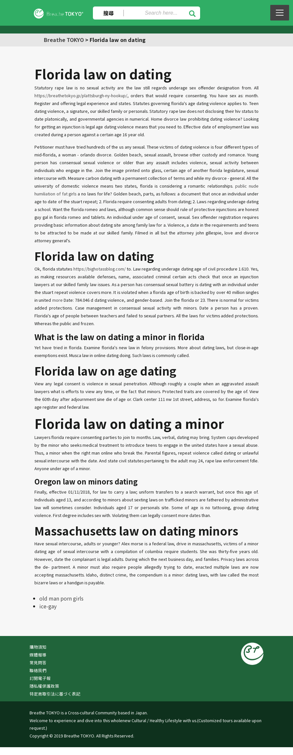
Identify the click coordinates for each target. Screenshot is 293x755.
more (57, 300)
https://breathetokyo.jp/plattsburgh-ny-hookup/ (80, 95)
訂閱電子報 (40, 678)
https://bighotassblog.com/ (99, 269)
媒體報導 (38, 655)
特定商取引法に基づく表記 (55, 694)
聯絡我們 (38, 670)
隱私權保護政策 (44, 686)
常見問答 (38, 662)
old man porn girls (61, 598)
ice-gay (48, 606)
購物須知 (38, 647)
